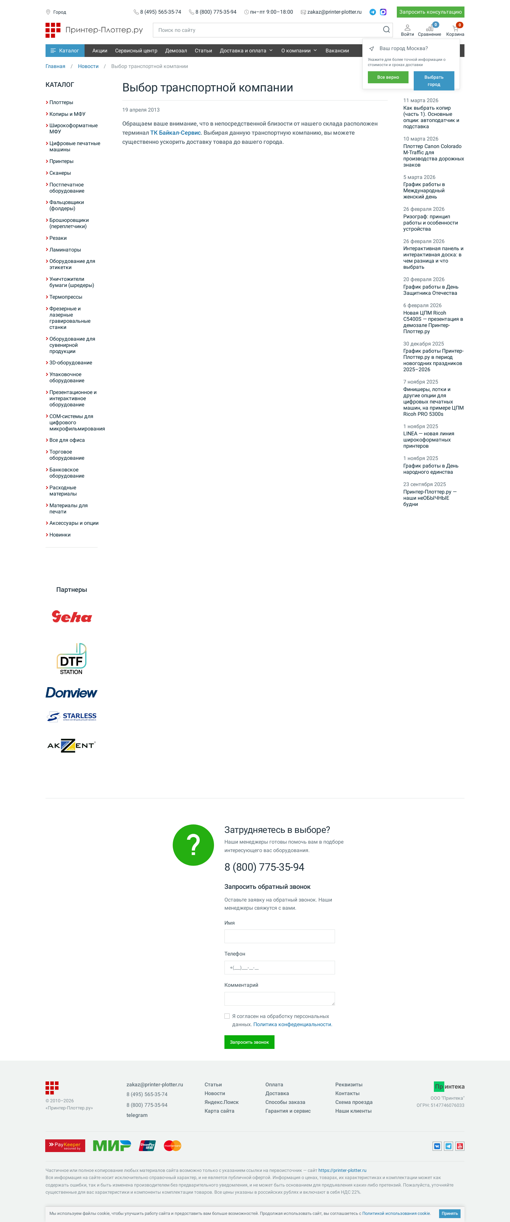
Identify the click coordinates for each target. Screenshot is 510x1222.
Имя (229, 923)
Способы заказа (285, 1102)
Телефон (234, 954)
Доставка (277, 1093)
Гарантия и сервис (288, 1111)
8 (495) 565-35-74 (160, 12)
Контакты (347, 1093)
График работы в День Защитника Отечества (431, 290)
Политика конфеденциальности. (292, 1024)
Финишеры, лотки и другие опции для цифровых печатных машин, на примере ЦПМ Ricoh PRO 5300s (433, 401)
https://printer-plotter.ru (342, 1170)
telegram (137, 1115)
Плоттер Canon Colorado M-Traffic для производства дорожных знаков (433, 155)
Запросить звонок (249, 1042)
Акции (99, 51)
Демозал (176, 51)
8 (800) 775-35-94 (215, 12)
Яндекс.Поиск (222, 1102)
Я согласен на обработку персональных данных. (282, 1020)
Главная (55, 66)
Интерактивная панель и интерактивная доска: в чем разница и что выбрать (433, 257)
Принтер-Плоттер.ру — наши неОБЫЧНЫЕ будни (430, 498)
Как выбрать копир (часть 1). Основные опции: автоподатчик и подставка (431, 117)
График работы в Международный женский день (424, 190)
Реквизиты (349, 1084)
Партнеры (71, 589)
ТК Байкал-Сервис (175, 132)
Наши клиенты (353, 1111)
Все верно (388, 77)
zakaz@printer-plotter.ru (334, 12)
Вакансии (337, 51)
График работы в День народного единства (431, 469)
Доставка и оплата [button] (243, 51)
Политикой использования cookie (396, 1213)
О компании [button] (296, 51)
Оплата (274, 1084)
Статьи (203, 51)
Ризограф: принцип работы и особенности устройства (430, 222)
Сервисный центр (136, 51)
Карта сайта (220, 1111)
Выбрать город (434, 81)
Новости (88, 66)
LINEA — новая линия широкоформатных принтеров (428, 439)
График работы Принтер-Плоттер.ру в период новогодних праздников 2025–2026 (433, 360)
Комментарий (241, 985)
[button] (65, 50)
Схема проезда (354, 1102)
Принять (450, 1213)
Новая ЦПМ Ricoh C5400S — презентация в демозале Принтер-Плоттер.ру (433, 322)
